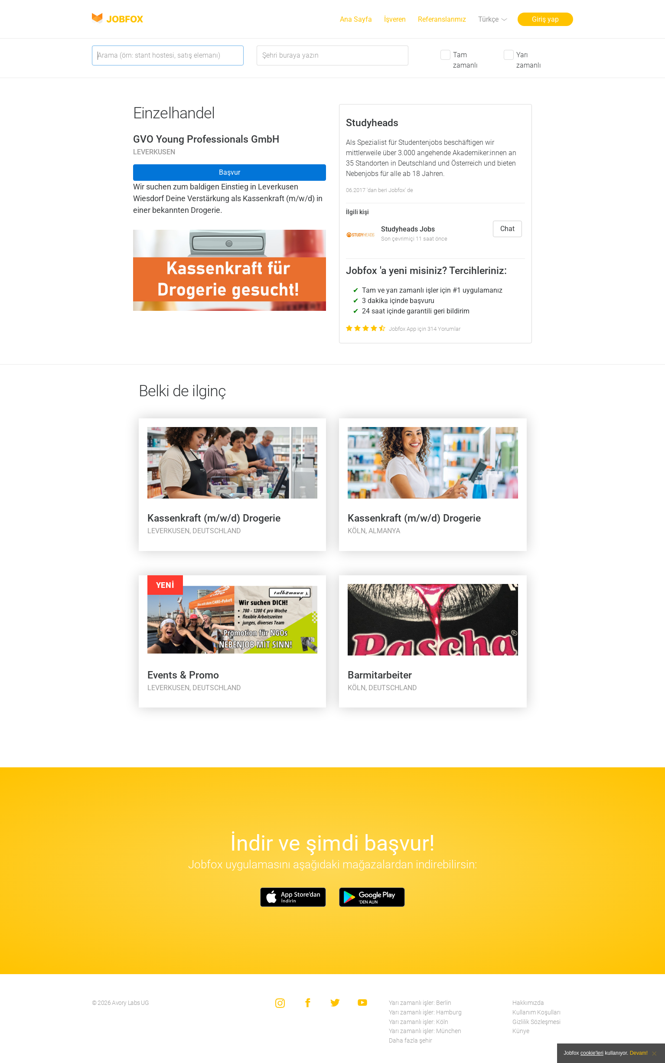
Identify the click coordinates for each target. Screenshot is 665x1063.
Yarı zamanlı (528, 60)
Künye (520, 1031)
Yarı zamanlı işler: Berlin (420, 1003)
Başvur (229, 172)
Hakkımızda (528, 1003)
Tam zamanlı (465, 60)
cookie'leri (591, 1053)
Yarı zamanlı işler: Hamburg (425, 1012)
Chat (507, 229)
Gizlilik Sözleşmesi (536, 1022)
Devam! (639, 1053)
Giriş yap (545, 19)
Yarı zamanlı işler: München (425, 1031)
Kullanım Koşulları (536, 1012)
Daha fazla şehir (410, 1040)
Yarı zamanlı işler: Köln (418, 1022)
